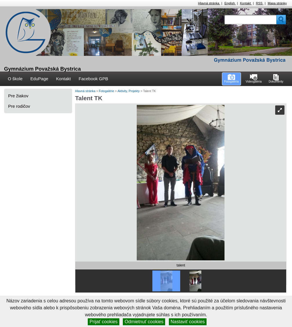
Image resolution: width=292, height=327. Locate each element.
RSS (260, 3)
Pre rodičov (19, 106)
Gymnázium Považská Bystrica (42, 69)
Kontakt (246, 3)
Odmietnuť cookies (144, 321)
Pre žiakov (18, 95)
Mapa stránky (277, 3)
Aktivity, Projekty (129, 91)
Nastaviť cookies (188, 321)
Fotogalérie (107, 91)
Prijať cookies (104, 321)
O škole (15, 78)
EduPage (39, 78)
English (230, 3)
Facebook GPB (93, 78)
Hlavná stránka (209, 3)
